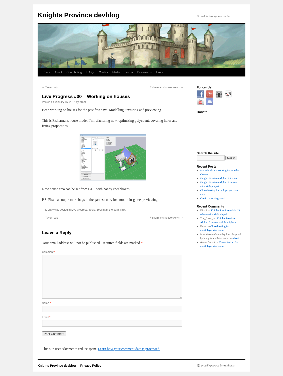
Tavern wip (50, 87)
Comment (48, 252)
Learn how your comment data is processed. (129, 349)
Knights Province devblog (78, 15)
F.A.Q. (90, 72)
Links (159, 72)
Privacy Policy (90, 365)
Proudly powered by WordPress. (218, 365)
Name (46, 303)
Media (116, 72)
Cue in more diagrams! (212, 198)
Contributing (74, 72)
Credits (103, 72)
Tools (92, 209)
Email (46, 317)
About (58, 72)
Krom (83, 102)
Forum (129, 72)
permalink (119, 209)
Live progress (79, 209)
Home (46, 72)
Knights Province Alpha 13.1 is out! (219, 178)
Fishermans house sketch (167, 87)
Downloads (144, 72)
